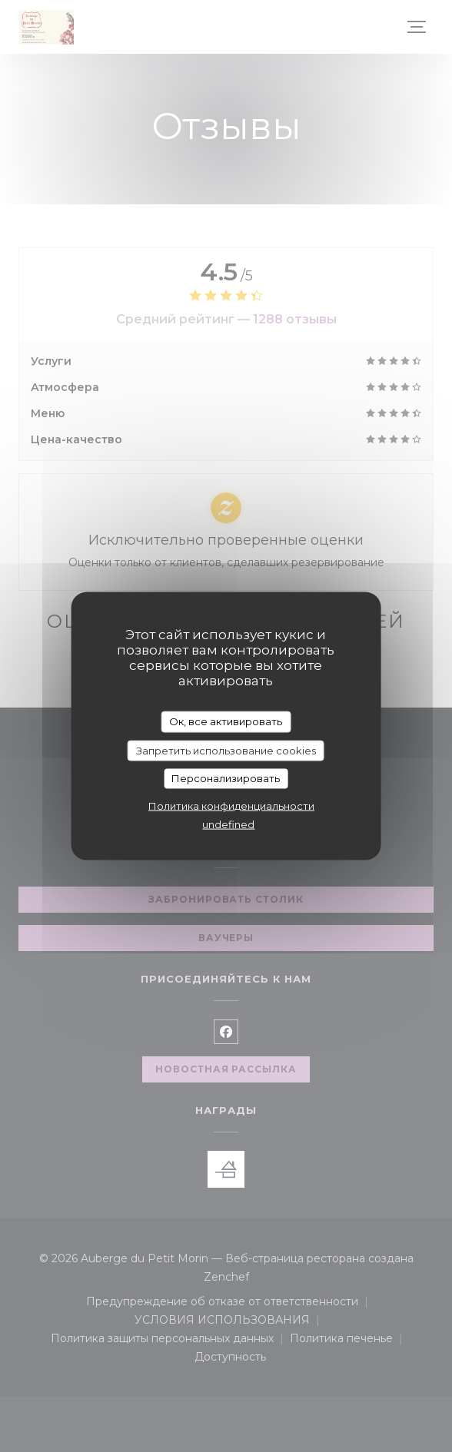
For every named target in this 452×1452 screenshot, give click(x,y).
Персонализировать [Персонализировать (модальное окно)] (225, 778)
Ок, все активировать (225, 721)
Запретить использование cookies (226, 750)
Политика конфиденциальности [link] (231, 805)
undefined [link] (228, 823)
